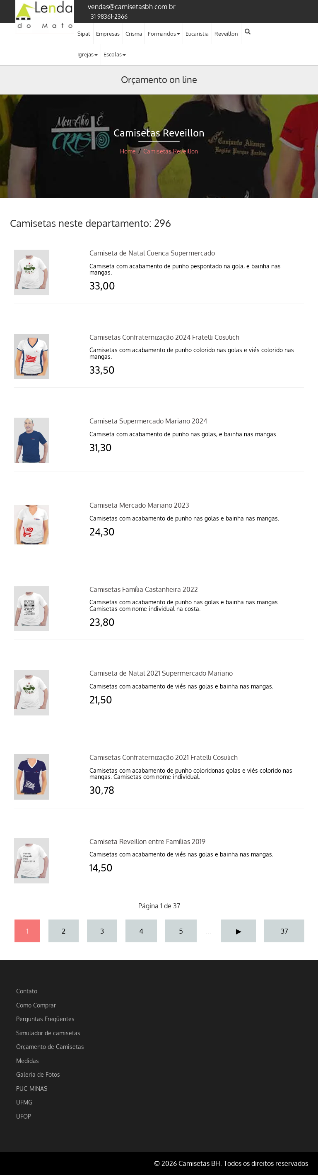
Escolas (115, 54)
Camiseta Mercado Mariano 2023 (139, 505)
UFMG (24, 1102)
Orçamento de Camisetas (50, 1046)
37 (284, 930)
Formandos (164, 33)
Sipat (83, 33)
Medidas (27, 1060)
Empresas (108, 33)
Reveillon (226, 33)
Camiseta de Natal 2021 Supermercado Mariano (161, 673)
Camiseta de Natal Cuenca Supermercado (152, 253)
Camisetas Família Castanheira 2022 (143, 589)
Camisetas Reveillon (170, 151)
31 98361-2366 (109, 16)
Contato (26, 991)
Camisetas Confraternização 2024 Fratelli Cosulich (164, 337)
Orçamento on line (159, 79)
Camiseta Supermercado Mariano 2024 (148, 421)
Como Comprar (36, 1005)
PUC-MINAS (31, 1088)
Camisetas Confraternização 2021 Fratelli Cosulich (163, 757)
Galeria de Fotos (38, 1074)
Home (128, 151)
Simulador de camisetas (48, 1032)
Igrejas (87, 54)
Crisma (133, 33)
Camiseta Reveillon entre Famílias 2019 (147, 841)
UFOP (23, 1116)
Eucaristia (197, 33)
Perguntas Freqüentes (45, 1018)
